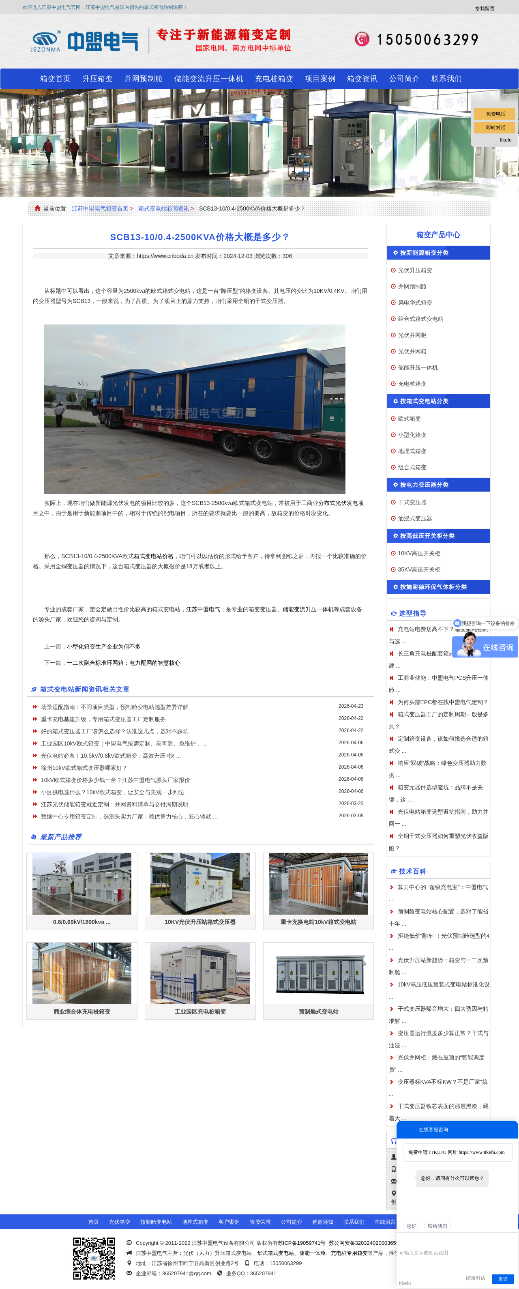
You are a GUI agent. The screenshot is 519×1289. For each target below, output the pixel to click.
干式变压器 (412, 502)
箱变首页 (55, 79)
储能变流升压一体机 (209, 79)
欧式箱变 (409, 418)
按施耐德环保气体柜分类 (433, 587)
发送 (503, 1279)
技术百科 (413, 871)
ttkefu (506, 140)
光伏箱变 (119, 1222)
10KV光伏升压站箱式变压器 (200, 922)
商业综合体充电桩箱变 (82, 1011)
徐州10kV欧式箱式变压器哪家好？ (84, 768)
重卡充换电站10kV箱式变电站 (318, 922)
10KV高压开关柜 (419, 553)
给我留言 (485, 8)
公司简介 (404, 79)
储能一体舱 (312, 1253)
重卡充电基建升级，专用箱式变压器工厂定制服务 (103, 719)
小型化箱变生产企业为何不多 (104, 646)
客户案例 (229, 1222)
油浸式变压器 (415, 518)
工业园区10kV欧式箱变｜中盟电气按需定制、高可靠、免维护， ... (124, 743)
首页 (93, 1222)
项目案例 (320, 79)
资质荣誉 (260, 1222)
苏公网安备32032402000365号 (365, 1243)
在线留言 (385, 1222)
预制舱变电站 (156, 1222)
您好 (411, 1226)
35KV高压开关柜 (419, 569)
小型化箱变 (412, 435)
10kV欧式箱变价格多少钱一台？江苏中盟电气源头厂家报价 (115, 780)
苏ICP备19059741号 (302, 1243)
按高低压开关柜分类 (427, 536)
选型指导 (413, 613)
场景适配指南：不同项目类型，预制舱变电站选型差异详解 (115, 707)
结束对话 (475, 1278)
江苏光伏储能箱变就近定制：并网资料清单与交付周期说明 (115, 804)
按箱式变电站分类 (424, 401)
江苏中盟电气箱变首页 (100, 208)
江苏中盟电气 (203, 609)
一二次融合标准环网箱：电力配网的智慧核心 (123, 663)
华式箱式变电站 (275, 1253)
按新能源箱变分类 (424, 252)
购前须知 (322, 1222)
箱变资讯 (362, 79)
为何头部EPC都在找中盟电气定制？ (443, 702)
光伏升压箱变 (415, 270)
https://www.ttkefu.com (481, 1152)
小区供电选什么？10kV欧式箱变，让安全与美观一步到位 (112, 792)
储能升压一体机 (418, 367)
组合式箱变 (412, 467)
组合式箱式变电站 (421, 319)
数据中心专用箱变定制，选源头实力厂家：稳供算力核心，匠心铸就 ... (129, 816)
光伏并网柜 (412, 335)
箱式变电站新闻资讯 (163, 208)
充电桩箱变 (274, 79)
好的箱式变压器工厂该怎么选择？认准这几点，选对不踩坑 (115, 731)
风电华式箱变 (415, 302)
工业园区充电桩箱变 (200, 1011)
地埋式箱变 (412, 451)
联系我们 (446, 79)
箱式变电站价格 (154, 556)
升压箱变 (97, 79)
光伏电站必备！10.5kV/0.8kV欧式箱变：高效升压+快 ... (111, 755)
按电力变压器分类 (424, 484)
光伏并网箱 (412, 351)
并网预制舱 (143, 79)
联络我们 (437, 1226)
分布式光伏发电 (338, 503)
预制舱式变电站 (319, 1011)
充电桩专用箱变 (349, 1253)
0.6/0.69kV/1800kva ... (82, 922)
